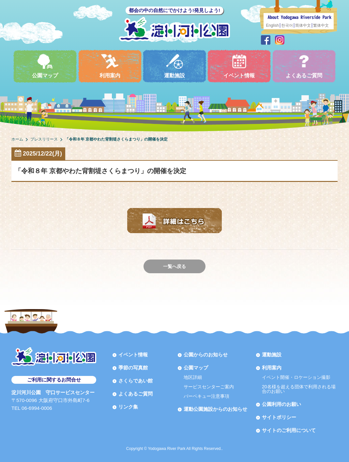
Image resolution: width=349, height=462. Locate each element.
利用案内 (109, 66)
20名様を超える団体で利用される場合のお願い (299, 389)
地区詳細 (193, 377)
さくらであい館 (135, 380)
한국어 (287, 25)
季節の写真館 (133, 367)
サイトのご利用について (289, 430)
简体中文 (303, 25)
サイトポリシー (279, 417)
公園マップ (45, 66)
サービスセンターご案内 (209, 386)
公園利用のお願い (281, 404)
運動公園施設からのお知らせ (215, 409)
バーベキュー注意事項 (206, 396)
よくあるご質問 (304, 66)
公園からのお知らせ (206, 354)
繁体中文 (321, 25)
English (272, 25)
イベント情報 (239, 66)
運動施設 (174, 66)
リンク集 (128, 407)
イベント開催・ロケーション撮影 (296, 377)
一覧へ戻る (174, 266)
